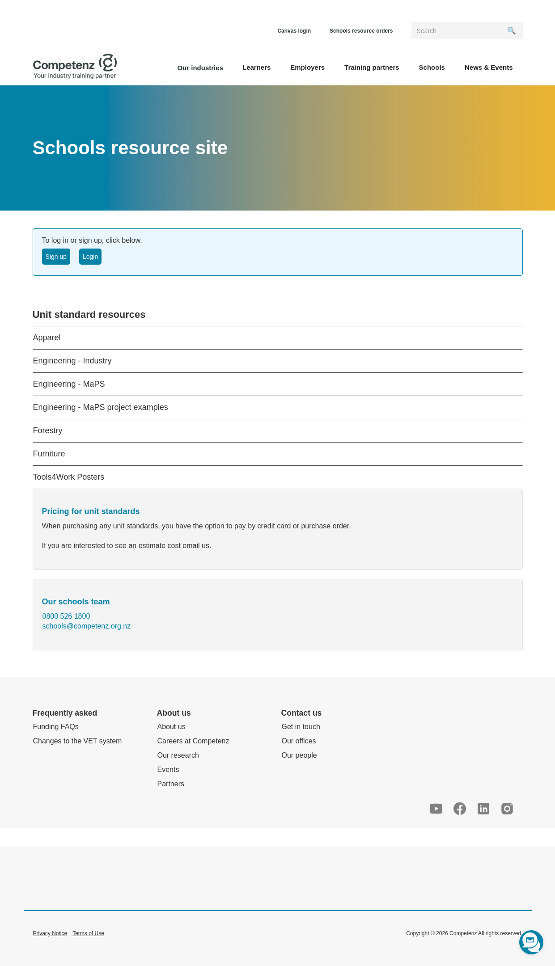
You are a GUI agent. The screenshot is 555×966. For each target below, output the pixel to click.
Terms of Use (88, 933)
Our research (178, 755)
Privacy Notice (50, 933)
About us (171, 726)
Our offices (299, 741)
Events (168, 769)
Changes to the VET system (77, 741)
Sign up (56, 256)
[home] (75, 66)
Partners (170, 784)
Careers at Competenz (193, 741)
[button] (256, 66)
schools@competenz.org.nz (86, 626)
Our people (299, 755)
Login (90, 256)
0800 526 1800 (66, 616)
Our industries (200, 68)
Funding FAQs (56, 726)
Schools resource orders (361, 31)
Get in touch (301, 726)
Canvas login (294, 31)
